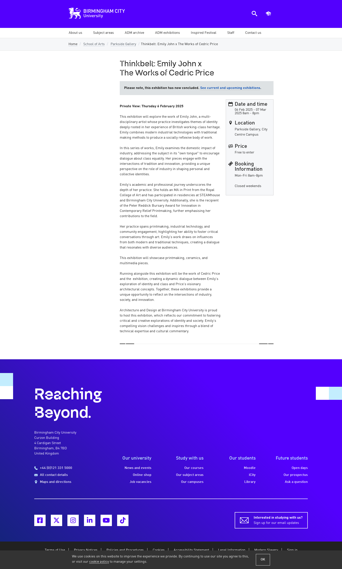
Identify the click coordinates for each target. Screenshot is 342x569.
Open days (300, 468)
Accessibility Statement (191, 550)
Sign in (292, 550)
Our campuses (192, 482)
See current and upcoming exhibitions (230, 88)
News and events (138, 468)
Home (72, 44)
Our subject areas (189, 475)
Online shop (142, 475)
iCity (252, 475)
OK (263, 559)
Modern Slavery (266, 550)
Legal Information (231, 550)
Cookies (159, 550)
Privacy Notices (85, 550)
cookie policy (99, 562)
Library (250, 482)
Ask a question (296, 482)
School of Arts (94, 44)
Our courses (193, 468)
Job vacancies (140, 482)
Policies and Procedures (125, 550)
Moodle (250, 468)
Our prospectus (296, 475)
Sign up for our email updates (278, 520)
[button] (75, 33)
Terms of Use (55, 550)
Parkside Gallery (123, 44)
